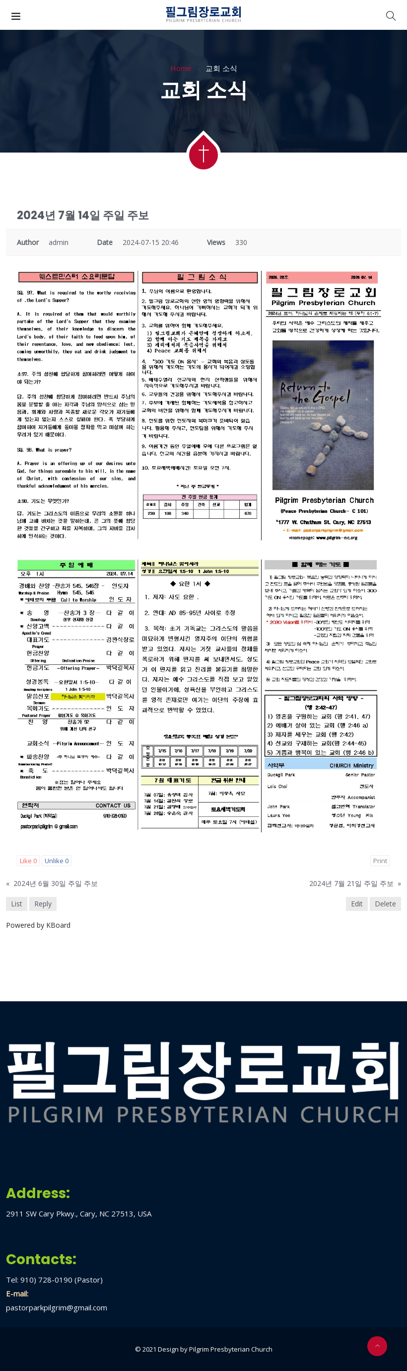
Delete (385, 903)
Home (181, 68)
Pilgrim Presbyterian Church (230, 1349)
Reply (43, 903)
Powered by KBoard (38, 925)
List (16, 903)
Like (28, 860)
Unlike (56, 860)
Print (380, 860)
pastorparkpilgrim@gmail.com (56, 1307)
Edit (357, 903)
